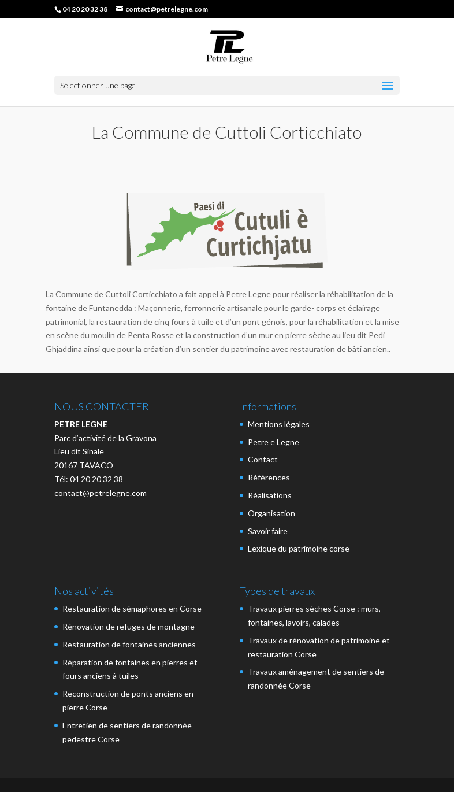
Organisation (271, 513)
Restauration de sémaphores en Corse (132, 608)
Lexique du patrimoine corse (298, 548)
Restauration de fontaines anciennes (129, 644)
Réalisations (270, 495)
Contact (263, 459)
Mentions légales (279, 424)
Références (269, 477)
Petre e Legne (273, 442)
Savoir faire (268, 531)
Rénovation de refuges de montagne (128, 626)
